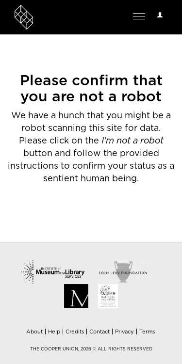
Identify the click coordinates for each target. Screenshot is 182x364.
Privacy (124, 331)
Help (54, 331)
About (34, 331)
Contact (99, 331)
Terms (147, 331)
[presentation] (88, 216)
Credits (75, 331)
